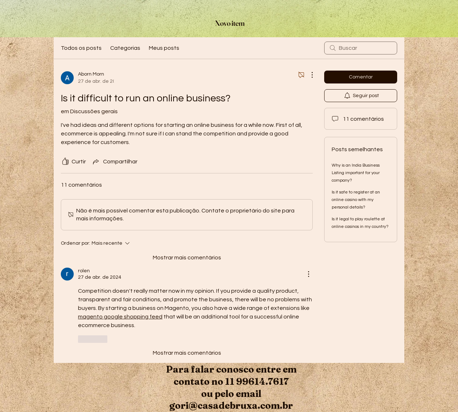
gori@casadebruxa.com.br (231, 405)
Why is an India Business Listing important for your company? (356, 173)
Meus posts (164, 48)
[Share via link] (114, 161)
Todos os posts (81, 48)
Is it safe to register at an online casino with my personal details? (356, 200)
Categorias (125, 48)
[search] (360, 48)
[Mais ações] (308, 75)
